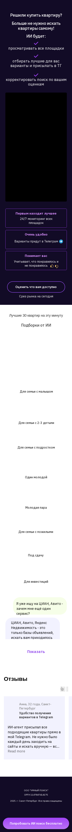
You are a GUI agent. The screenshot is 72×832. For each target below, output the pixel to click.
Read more (16, 751)
